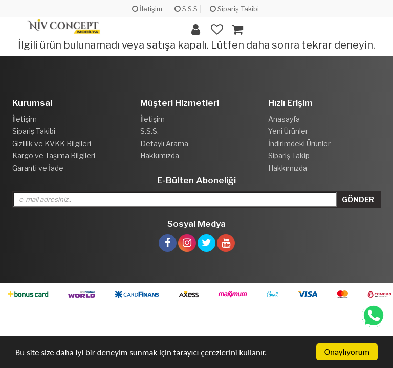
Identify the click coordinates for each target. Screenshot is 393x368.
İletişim (147, 9)
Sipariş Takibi (234, 9)
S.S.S (186, 9)
